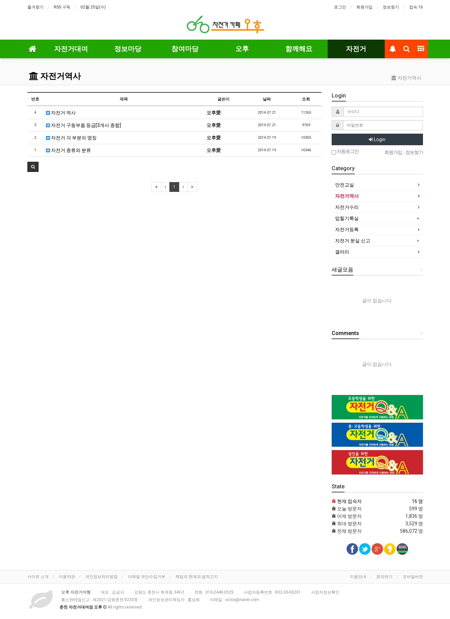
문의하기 (384, 576)
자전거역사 (55, 76)
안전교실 (344, 184)
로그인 (340, 7)
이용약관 (67, 576)
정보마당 (127, 49)
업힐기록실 (347, 218)
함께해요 (298, 49)
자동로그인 (345, 152)
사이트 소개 (38, 576)
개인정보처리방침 (101, 576)
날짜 (267, 99)
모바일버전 (413, 576)
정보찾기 (391, 7)
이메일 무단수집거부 (146, 576)
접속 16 (416, 7)
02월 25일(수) (93, 7)
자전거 (356, 49)
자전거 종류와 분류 (68, 150)
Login (377, 139)
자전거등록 (347, 229)
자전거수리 (347, 207)
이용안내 (358, 576)
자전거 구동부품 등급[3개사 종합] (83, 125)
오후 (242, 49)
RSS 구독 (62, 7)
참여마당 (184, 49)
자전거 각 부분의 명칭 (71, 137)
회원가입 (364, 7)
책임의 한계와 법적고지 (196, 576)
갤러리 (342, 252)
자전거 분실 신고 (352, 240)
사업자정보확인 (325, 592)
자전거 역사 (61, 112)
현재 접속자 (349, 501)
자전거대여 (71, 49)
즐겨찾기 (35, 7)
